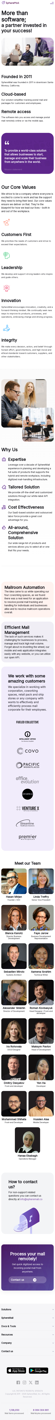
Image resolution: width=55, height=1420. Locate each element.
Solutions (27, 1309)
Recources (27, 1334)
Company (27, 1343)
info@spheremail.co (31, 1199)
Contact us (23, 1280)
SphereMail (27, 1317)
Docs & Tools (27, 1326)
